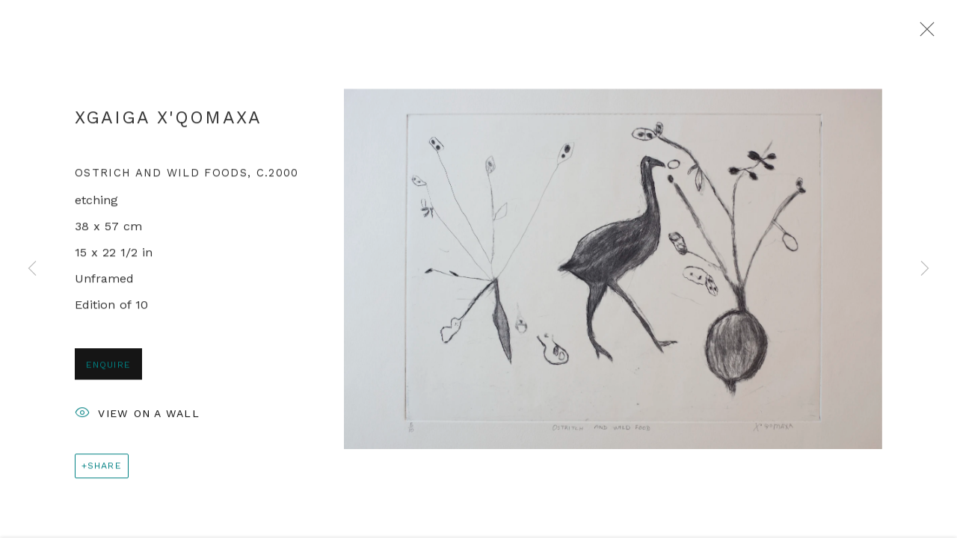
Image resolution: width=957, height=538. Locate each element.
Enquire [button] (108, 366)
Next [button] (925, 269)
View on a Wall (137, 416)
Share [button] (104, 467)
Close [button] (923, 33)
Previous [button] (32, 269)
